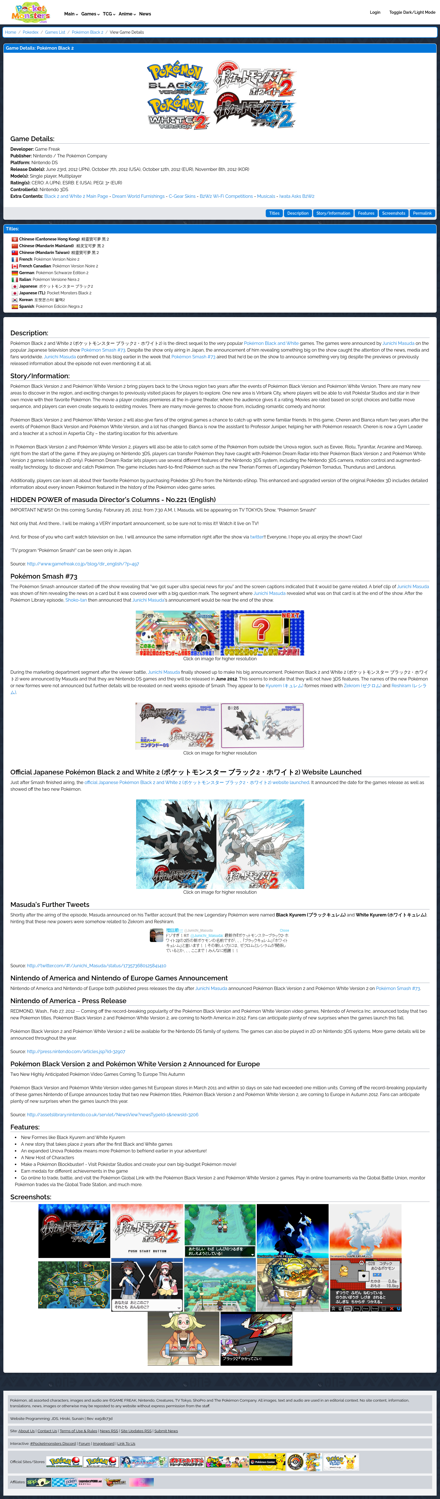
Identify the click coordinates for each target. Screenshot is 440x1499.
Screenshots (393, 213)
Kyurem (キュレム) (284, 685)
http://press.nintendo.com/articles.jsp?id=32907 (76, 1051)
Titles (274, 213)
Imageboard (103, 1443)
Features (366, 213)
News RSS (109, 1431)
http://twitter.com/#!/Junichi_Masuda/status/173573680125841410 (96, 965)
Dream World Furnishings (138, 196)
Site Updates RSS (136, 1431)
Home (10, 32)
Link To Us (126, 1443)
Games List (55, 32)
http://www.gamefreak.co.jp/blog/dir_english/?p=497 (83, 564)
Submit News (166, 1431)
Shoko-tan (76, 600)
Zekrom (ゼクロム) (362, 685)
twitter (256, 537)
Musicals (266, 196)
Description (298, 213)
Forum (84, 1443)
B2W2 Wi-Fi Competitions (226, 196)
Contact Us (47, 1431)
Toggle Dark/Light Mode (412, 12)
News (145, 14)
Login (375, 12)
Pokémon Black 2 (87, 32)
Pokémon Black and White (271, 343)
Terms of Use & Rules (78, 1431)
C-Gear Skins (182, 196)
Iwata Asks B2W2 (297, 196)
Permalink (422, 213)
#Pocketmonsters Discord (53, 1443)
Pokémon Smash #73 (103, 350)
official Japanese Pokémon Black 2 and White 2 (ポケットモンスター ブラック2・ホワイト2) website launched (196, 782)
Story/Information (333, 213)
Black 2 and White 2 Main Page (76, 196)
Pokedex (30, 32)
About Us (26, 1431)
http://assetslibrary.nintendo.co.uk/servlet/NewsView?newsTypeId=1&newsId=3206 (112, 1114)
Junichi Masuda (398, 343)
